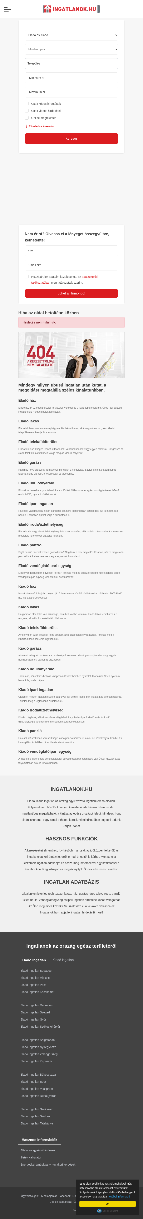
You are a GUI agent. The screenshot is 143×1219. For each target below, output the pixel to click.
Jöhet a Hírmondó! (71, 293)
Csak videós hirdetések (46, 110)
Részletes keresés (39, 126)
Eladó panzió (29, 545)
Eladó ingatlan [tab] (34, 960)
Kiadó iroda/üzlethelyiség (41, 710)
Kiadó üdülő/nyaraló (36, 669)
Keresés (71, 138)
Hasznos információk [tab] (39, 1140)
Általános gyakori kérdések (37, 1150)
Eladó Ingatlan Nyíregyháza (38, 1047)
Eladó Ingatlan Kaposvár (36, 1061)
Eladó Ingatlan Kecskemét (37, 992)
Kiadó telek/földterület (38, 628)
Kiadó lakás (28, 607)
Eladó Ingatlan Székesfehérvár (40, 1026)
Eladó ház (27, 400)
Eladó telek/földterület (38, 442)
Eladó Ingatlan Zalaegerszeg (39, 1054)
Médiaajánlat (49, 1196)
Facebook (64, 1196)
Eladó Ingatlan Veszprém (36, 1088)
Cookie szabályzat (61, 1201)
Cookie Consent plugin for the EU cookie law (107, 1211)
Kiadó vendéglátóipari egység (45, 751)
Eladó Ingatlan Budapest (36, 970)
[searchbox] (71, 63)
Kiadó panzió (30, 731)
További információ (119, 1196)
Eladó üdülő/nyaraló (36, 483)
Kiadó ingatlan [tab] (63, 960)
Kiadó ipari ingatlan (35, 690)
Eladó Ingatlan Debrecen (36, 1005)
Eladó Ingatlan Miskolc (35, 977)
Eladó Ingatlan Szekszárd (37, 1109)
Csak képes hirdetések (46, 103)
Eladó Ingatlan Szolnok (35, 1116)
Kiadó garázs (30, 648)
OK (107, 1204)
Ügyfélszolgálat (30, 1196)
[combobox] (71, 63)
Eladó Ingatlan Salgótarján (37, 1040)
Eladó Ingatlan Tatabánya (36, 1123)
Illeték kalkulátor (30, 1157)
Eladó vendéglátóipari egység (44, 566)
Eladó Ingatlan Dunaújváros (38, 1096)
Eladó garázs (29, 462)
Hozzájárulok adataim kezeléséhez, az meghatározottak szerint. (64, 279)
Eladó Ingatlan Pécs (33, 985)
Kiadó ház (27, 586)
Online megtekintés (43, 118)
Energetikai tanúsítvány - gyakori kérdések (47, 1164)
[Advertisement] (71, 189)
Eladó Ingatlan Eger (33, 1081)
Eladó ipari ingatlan (35, 504)
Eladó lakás (28, 421)
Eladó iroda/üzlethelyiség (40, 524)
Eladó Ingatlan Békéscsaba (38, 1074)
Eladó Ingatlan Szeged (35, 1012)
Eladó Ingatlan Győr (33, 1019)
